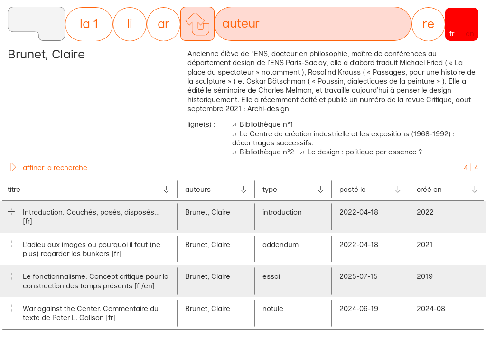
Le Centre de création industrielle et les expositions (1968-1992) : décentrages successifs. (343, 138)
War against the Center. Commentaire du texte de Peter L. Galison (91, 313)
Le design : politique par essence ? (365, 152)
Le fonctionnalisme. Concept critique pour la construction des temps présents (95, 280)
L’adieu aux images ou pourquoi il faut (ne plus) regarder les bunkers (91, 248)
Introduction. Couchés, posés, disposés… (91, 216)
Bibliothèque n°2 (267, 152)
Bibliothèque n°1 (266, 124)
